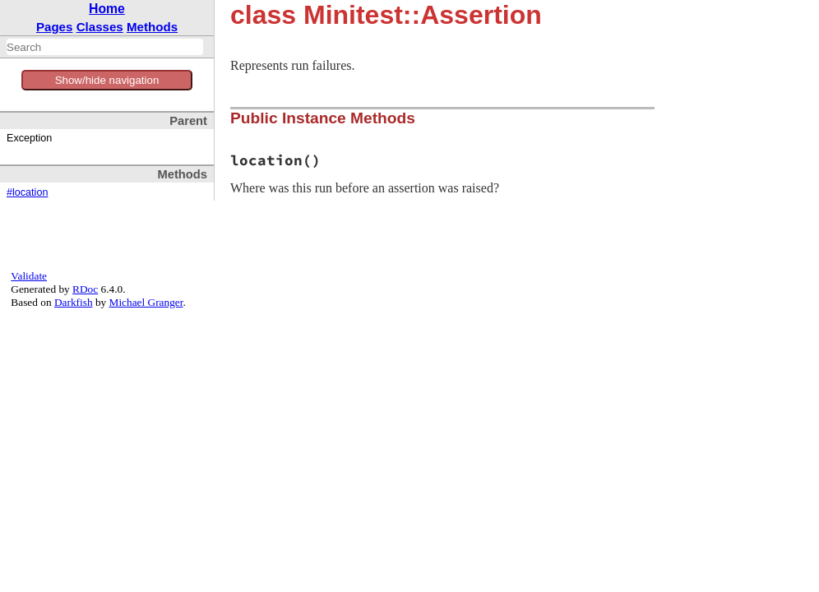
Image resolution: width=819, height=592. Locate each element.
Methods (152, 27)
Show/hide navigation (107, 80)
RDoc (85, 289)
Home (107, 9)
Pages (54, 27)
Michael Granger (146, 302)
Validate (29, 276)
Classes (99, 27)
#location (27, 192)
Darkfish (73, 302)
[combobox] (105, 47)
